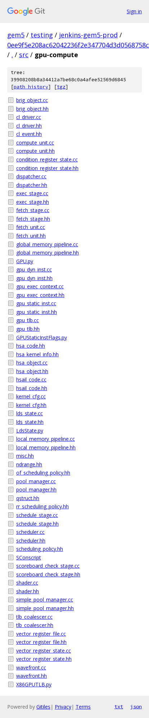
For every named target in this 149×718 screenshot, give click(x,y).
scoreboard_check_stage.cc (48, 565)
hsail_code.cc (31, 379)
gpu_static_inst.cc (36, 303)
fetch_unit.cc (30, 227)
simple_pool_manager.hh (45, 608)
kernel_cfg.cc (31, 396)
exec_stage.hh (32, 201)
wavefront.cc (31, 667)
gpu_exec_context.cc (40, 286)
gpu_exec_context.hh (40, 295)
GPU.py (24, 261)
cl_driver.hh (29, 125)
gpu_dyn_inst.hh (34, 278)
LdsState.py (29, 430)
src (23, 54)
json (136, 706)
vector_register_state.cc (43, 650)
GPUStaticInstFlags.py (41, 337)
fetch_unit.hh (31, 235)
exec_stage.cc (32, 193)
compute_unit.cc (35, 142)
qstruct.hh (27, 498)
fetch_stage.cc (32, 210)
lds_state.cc (29, 413)
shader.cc (27, 582)
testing (42, 35)
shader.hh (27, 591)
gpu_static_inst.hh (36, 311)
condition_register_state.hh (47, 168)
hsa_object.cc (32, 362)
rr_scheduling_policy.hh (42, 506)
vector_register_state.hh (44, 658)
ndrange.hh (29, 464)
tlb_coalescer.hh (34, 625)
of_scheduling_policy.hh (43, 472)
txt (118, 706)
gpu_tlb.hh (28, 328)
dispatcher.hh (31, 185)
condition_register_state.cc (47, 159)
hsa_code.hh (30, 345)
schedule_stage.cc (37, 515)
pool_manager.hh (36, 489)
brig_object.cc (32, 100)
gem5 (15, 35)
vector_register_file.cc (41, 633)
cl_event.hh (29, 134)
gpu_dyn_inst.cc (34, 269)
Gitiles (43, 706)
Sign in (134, 11)
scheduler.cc (30, 532)
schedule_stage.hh (37, 523)
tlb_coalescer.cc (34, 616)
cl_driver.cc (28, 117)
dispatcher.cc (31, 176)
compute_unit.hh (35, 150)
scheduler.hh (30, 540)
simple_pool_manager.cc (44, 599)
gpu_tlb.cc (27, 320)
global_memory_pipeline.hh (47, 252)
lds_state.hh (30, 422)
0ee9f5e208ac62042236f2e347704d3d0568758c (78, 45)
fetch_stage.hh (33, 218)
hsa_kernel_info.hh (37, 354)
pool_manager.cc (36, 481)
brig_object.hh (32, 108)
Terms (83, 706)
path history (31, 87)
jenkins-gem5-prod (88, 35)
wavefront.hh (31, 675)
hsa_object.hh (32, 371)
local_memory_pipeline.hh (46, 447)
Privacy (63, 706)
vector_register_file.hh (41, 642)
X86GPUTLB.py (33, 684)
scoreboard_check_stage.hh (48, 574)
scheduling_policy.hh (39, 548)
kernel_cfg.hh (31, 405)
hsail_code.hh (31, 388)
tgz (61, 87)
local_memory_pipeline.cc (45, 438)
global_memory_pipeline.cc (47, 244)
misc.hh (25, 455)
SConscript (28, 557)
